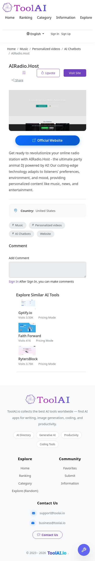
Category (44, 17)
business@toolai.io (52, 523)
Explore (86, 17)
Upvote (48, 73)
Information (65, 17)
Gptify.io (25, 312)
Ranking (25, 17)
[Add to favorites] (24, 72)
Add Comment (19, 258)
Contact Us (47, 535)
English (34, 34)
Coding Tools (47, 444)
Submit (70, 475)
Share (17, 80)
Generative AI (47, 435)
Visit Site (75, 73)
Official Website (47, 140)
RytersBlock (28, 359)
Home (9, 17)
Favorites (70, 468)
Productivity (71, 435)
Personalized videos (47, 225)
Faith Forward (29, 335)
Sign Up (65, 33)
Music (17, 225)
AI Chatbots (21, 234)
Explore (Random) (25, 491)
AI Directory (24, 435)
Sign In (55, 33)
